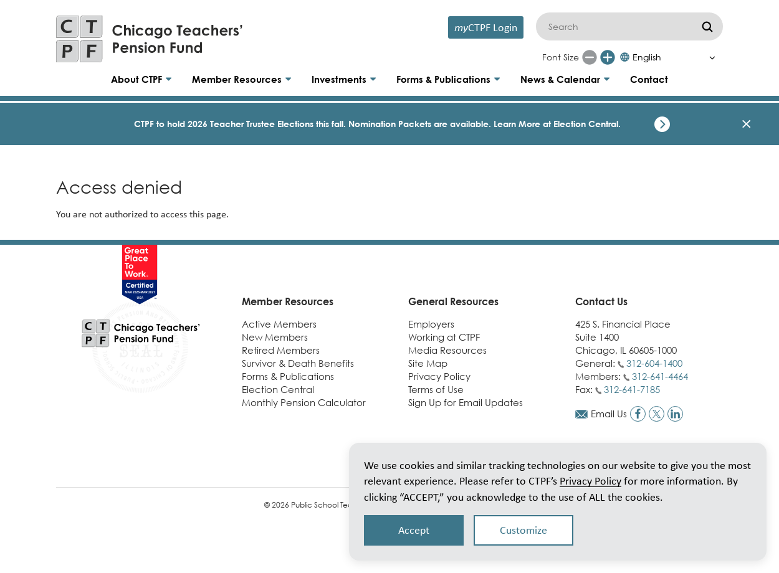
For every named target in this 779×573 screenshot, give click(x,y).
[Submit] (707, 26)
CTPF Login (485, 27)
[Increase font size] (607, 57)
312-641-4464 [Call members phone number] (660, 376)
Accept (413, 530)
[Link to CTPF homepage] (149, 39)
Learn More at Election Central (556, 123)
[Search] (629, 26)
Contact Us (601, 301)
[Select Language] (671, 57)
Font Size (560, 57)
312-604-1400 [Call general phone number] (654, 363)
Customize (523, 530)
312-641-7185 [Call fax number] (632, 389)
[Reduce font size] (589, 57)
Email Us (609, 413)
